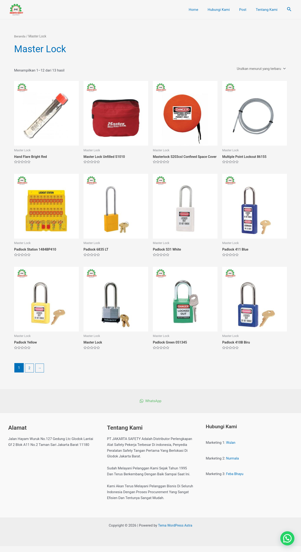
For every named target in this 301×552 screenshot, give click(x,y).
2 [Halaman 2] (30, 374)
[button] (287, 538)
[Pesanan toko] (259, 69)
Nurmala (233, 464)
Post (246, 10)
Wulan (231, 448)
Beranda (20, 36)
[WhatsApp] (150, 407)
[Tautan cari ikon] (289, 9)
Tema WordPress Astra (175, 531)
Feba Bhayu (235, 480)
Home (201, 10)
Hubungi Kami (225, 10)
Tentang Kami (268, 10)
